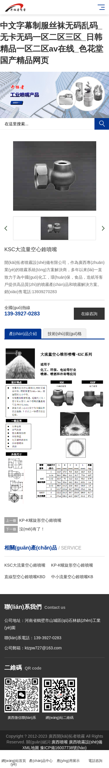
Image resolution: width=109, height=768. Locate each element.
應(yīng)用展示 (68, 757)
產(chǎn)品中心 (41, 757)
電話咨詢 (95, 757)
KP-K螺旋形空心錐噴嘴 (40, 520)
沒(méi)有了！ (32, 529)
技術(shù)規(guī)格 (65, 333)
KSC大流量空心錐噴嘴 (24, 565)
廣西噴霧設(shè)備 (86, 742)
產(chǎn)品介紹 (23, 333)
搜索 (101, 124)
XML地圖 (30, 747)
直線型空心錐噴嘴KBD (24, 576)
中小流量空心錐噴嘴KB (72, 576)
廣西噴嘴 (59, 742)
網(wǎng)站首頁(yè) (13, 759)
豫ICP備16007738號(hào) (63, 747)
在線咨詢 (89, 313)
